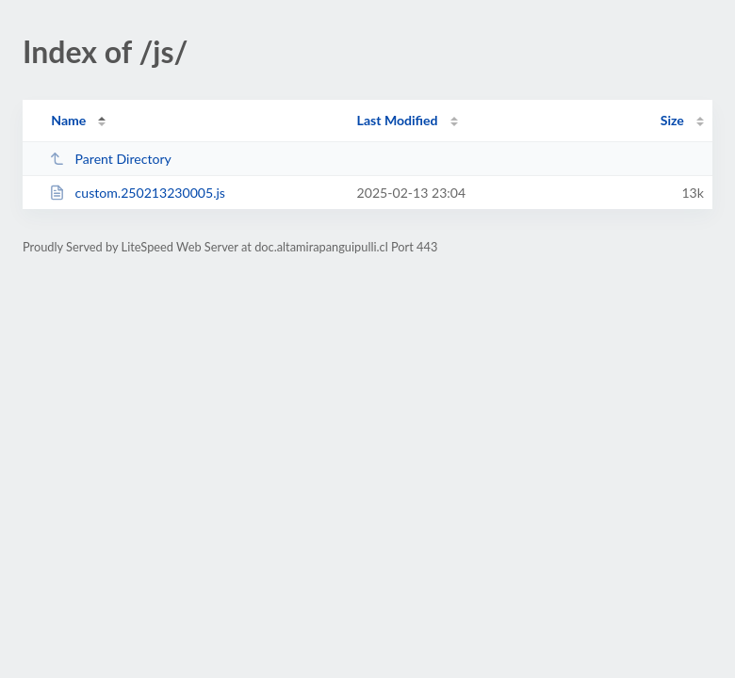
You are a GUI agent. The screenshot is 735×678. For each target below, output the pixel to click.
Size (672, 120)
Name (68, 120)
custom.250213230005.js (137, 193)
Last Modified (397, 120)
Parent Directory (110, 159)
